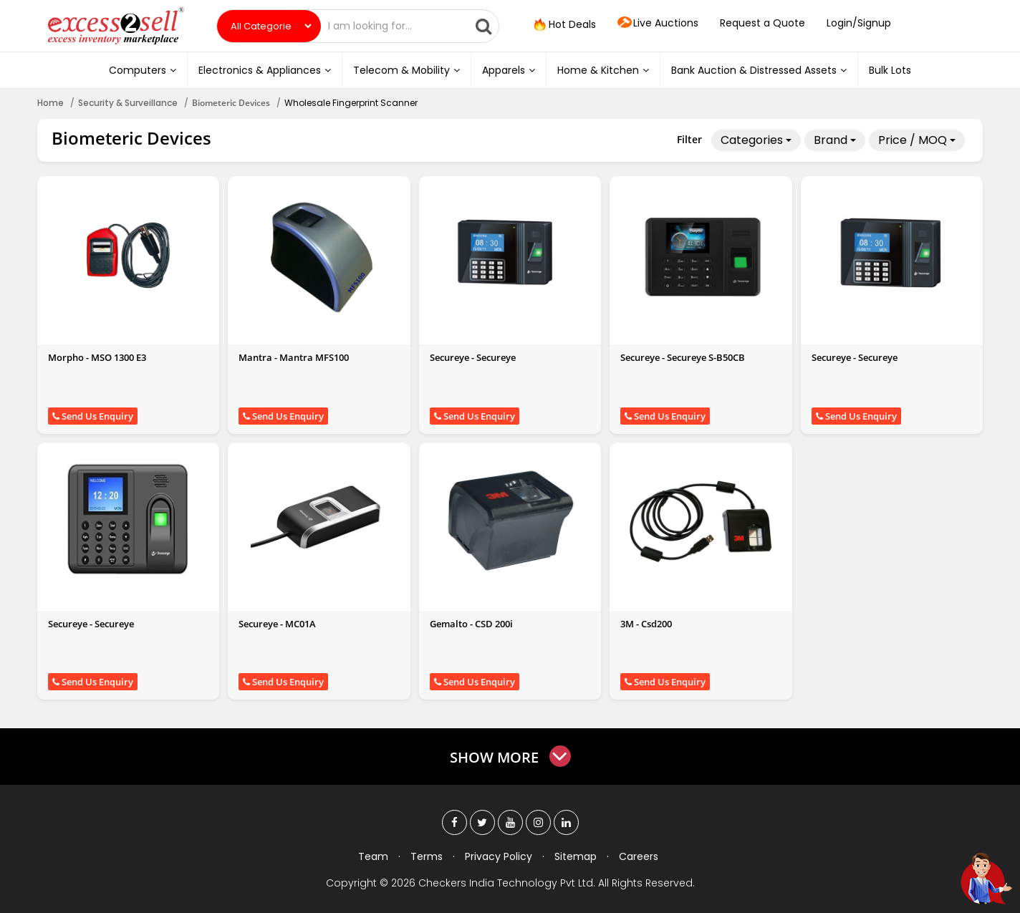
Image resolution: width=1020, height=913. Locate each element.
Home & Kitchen (603, 70)
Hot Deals (563, 25)
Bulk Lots (890, 70)
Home (50, 103)
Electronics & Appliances (264, 70)
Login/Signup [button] (859, 23)
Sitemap (575, 856)
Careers (638, 856)
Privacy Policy (498, 856)
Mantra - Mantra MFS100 (294, 357)
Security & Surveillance (128, 103)
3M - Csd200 (646, 623)
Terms (426, 856)
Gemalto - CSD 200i (471, 623)
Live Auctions (657, 24)
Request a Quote (762, 23)
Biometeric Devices (231, 103)
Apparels (508, 70)
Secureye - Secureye (473, 357)
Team (373, 856)
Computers (142, 70)
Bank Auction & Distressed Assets (759, 70)
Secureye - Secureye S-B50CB (682, 357)
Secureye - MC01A (277, 623)
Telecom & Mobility (406, 70)
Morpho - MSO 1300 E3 (97, 357)
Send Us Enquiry (92, 416)
